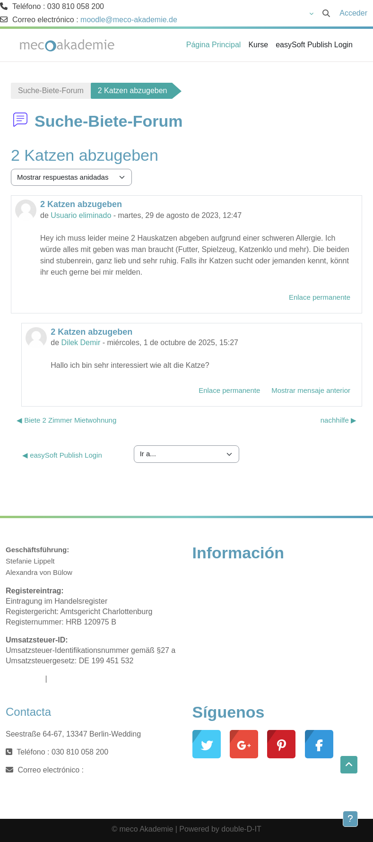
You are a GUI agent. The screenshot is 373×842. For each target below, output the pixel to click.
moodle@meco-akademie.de (128, 20)
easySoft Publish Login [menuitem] (314, 45)
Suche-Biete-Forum (51, 91)
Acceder (353, 13)
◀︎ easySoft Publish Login (62, 455)
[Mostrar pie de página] (350, 819)
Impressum (24, 679)
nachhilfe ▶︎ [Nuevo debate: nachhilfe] (338, 420)
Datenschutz (70, 679)
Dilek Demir (81, 343)
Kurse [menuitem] (258, 45)
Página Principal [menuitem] (213, 45)
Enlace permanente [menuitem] (319, 297)
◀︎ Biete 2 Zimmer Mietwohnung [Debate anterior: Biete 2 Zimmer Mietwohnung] (66, 420)
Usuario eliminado (81, 215)
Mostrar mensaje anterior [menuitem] (310, 390)
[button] (261, 13)
